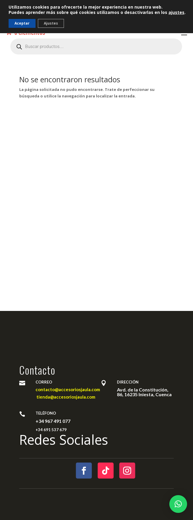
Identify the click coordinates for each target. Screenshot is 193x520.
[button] (178, 504)
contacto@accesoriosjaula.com (68, 389)
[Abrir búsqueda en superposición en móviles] (96, 46)
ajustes (176, 12)
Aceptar (22, 23)
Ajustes (51, 23)
